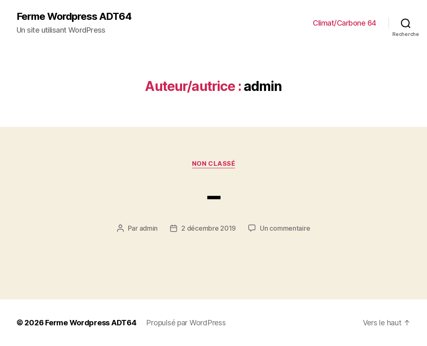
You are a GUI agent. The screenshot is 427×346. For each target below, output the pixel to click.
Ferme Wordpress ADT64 (74, 16)
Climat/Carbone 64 (344, 23)
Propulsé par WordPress (185, 322)
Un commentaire (285, 228)
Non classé (213, 163)
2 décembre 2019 (208, 228)
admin (148, 228)
